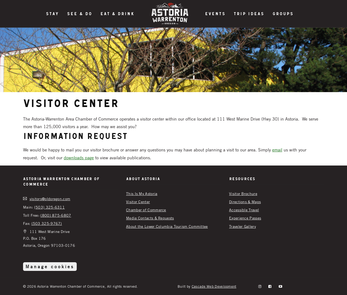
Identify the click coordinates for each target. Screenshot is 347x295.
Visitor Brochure (243, 193)
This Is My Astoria (141, 193)
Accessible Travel (244, 210)
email (277, 150)
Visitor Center (138, 201)
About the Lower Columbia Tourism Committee (167, 226)
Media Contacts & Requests (150, 218)
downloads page (79, 157)
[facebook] (269, 286)
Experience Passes (245, 218)
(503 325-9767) (46, 223)
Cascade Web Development (214, 286)
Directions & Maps (245, 201)
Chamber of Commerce (146, 210)
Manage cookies (49, 266)
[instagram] (259, 286)
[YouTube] (280, 286)
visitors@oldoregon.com (50, 198)
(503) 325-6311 (49, 207)
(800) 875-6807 (55, 215)
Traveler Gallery (242, 226)
